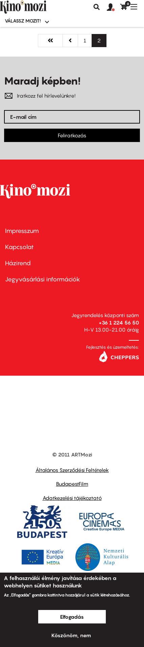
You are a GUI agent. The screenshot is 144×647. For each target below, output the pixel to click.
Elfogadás (72, 617)
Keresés (96, 7)
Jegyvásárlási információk (42, 279)
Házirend (18, 263)
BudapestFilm (72, 484)
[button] (113, 7)
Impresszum (22, 230)
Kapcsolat (19, 246)
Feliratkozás (72, 135)
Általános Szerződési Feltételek (72, 470)
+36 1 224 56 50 (119, 322)
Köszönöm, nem (71, 635)
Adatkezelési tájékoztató (72, 498)
